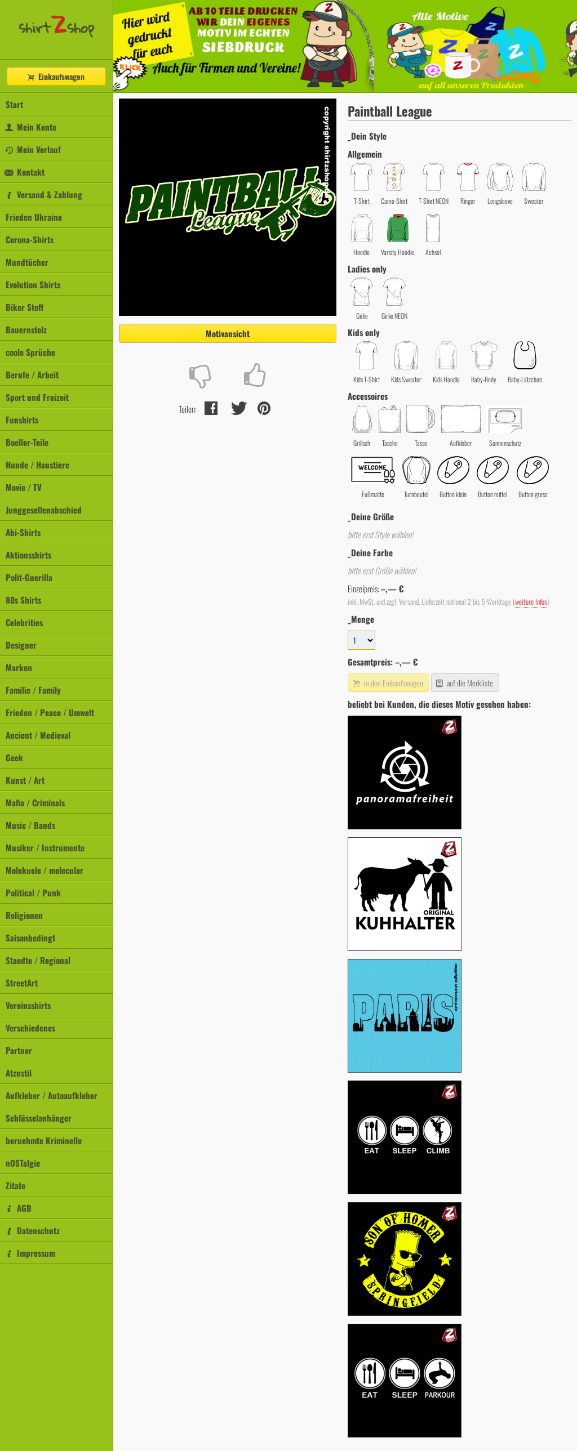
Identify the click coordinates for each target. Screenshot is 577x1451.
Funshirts (22, 419)
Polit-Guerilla (29, 577)
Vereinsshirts (28, 1005)
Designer (21, 645)
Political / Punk (33, 892)
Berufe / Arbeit (32, 374)
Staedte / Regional (38, 960)
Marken (19, 667)
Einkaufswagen (55, 76)
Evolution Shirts (33, 284)
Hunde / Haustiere (37, 464)
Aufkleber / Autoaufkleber (51, 1095)
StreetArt (22, 982)
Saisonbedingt (30, 937)
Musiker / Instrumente (45, 847)
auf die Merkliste (464, 683)
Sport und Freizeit (37, 397)
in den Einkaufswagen (387, 683)
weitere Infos (531, 601)
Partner (19, 1050)
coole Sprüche (30, 352)
